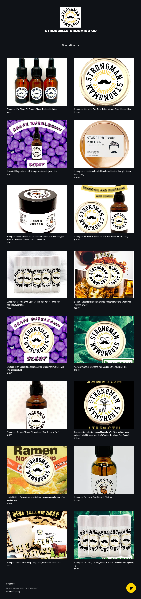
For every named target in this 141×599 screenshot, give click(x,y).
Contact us (10, 583)
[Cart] (131, 588)
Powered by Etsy (13, 591)
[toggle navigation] (133, 18)
